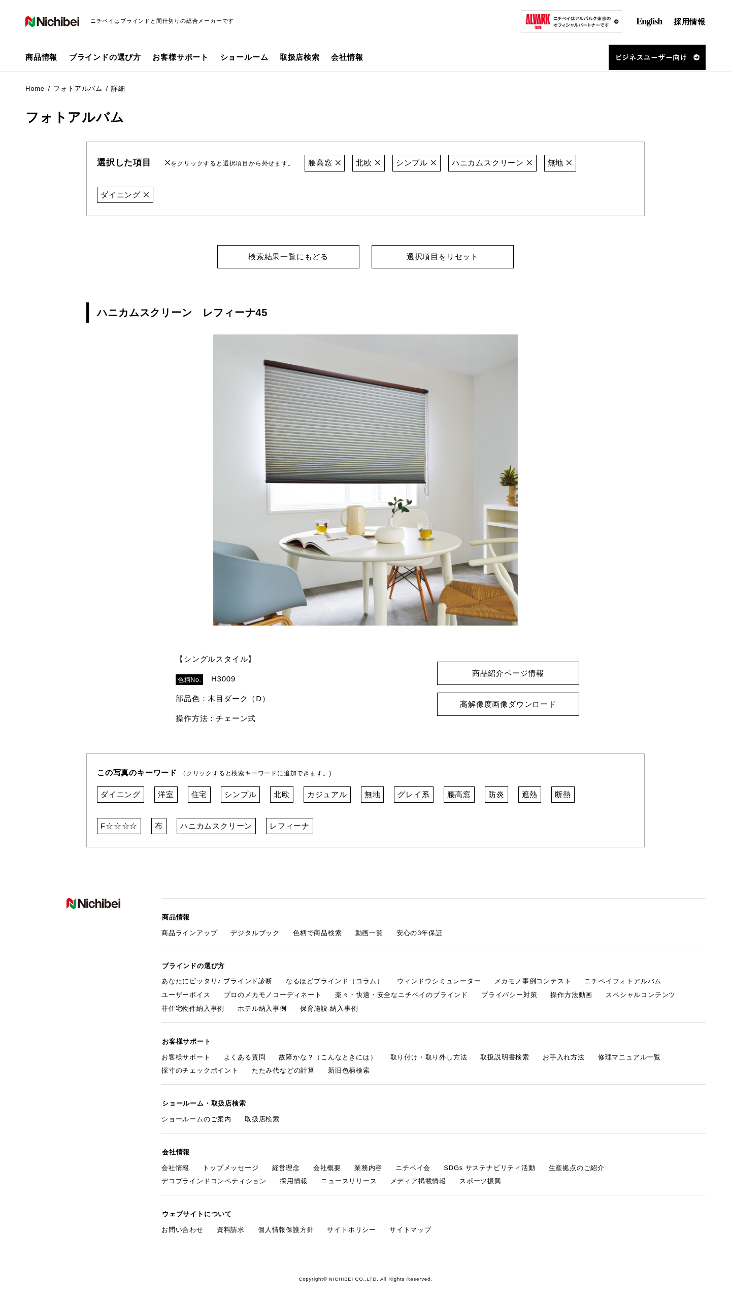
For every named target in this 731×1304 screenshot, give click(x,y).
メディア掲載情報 (418, 1177)
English (649, 21)
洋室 (166, 794)
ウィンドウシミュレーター (439, 979)
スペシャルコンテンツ (641, 993)
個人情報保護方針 (286, 1224)
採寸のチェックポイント (200, 1068)
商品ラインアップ (189, 931)
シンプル (416, 162)
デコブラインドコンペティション (214, 1177)
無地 (560, 162)
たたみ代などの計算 (283, 1068)
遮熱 (530, 794)
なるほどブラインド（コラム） (335, 979)
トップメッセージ (230, 1163)
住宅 (199, 794)
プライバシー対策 (509, 993)
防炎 (496, 794)
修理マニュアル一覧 (629, 1054)
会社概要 (327, 1163)
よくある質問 (245, 1054)
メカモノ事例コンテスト (533, 979)
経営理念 (286, 1163)
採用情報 (690, 21)
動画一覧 (369, 931)
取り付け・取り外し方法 (429, 1054)
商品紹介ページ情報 (508, 672)
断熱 (563, 794)
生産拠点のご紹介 (577, 1163)
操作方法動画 (571, 993)
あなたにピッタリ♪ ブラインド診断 (217, 979)
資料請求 (231, 1224)
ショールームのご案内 (196, 1115)
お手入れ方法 (564, 1054)
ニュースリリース (349, 1177)
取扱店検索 (300, 57)
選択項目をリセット (443, 256)
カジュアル (327, 794)
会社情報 (175, 1163)
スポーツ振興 (480, 1177)
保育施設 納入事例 (329, 1006)
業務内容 (368, 1163)
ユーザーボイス (186, 993)
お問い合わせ (182, 1224)
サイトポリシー (351, 1224)
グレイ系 (413, 794)
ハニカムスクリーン (492, 162)
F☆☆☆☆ (119, 825)
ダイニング (125, 194)
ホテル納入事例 (262, 1006)
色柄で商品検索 (317, 931)
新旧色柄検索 (349, 1068)
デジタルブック (255, 931)
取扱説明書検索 (504, 1054)
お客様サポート (186, 1054)
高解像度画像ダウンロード (508, 703)
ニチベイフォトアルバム (622, 979)
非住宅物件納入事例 (192, 1006)
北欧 (368, 162)
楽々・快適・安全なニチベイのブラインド (401, 993)
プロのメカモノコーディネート (273, 993)
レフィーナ (290, 825)
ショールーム (244, 57)
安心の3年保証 (419, 931)
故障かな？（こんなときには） (328, 1054)
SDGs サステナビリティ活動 (489, 1163)
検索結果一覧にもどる (288, 256)
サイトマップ (410, 1224)
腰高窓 (324, 162)
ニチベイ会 (412, 1163)
